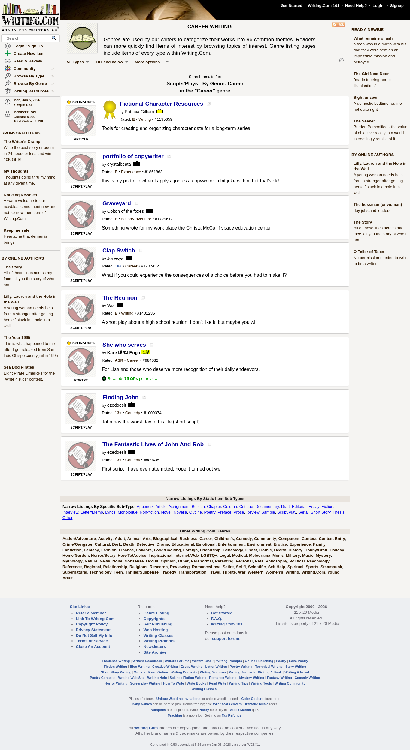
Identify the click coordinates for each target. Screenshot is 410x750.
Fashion (109, 550)
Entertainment (231, 544)
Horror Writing (116, 683)
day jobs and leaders (372, 210)
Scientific (257, 567)
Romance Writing (222, 677)
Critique (246, 506)
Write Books (196, 683)
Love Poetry (298, 661)
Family (319, 544)
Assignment (179, 506)
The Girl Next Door (371, 73)
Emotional (205, 544)
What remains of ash (373, 38)
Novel (166, 512)
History (295, 550)
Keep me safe (16, 230)
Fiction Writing (115, 666)
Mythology (72, 561)
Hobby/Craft (316, 550)
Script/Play (286, 512)
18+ (118, 266)
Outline (195, 512)
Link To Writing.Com (95, 618)
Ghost (251, 550)
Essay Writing (191, 666)
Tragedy (168, 572)
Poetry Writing (241, 666)
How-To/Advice (132, 555)
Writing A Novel (296, 672)
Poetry (209, 512)
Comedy (132, 413)
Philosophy (276, 561)
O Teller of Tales (369, 251)
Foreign (190, 550)
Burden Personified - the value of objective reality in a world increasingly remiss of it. (380, 133)
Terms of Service (92, 641)
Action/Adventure (136, 219)
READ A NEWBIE (367, 29)
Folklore (144, 550)
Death (128, 544)
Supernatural (74, 572)
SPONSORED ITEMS (21, 133)
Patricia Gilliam (139, 111)
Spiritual (295, 567)
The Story (13, 267)
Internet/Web (187, 555)
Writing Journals (242, 672)
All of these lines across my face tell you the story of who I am (30, 278)
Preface (224, 512)
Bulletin (198, 506)
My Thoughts (16, 171)
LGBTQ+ (209, 555)
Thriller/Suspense (142, 572)
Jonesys (115, 258)
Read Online (158, 672)
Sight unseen (366, 97)
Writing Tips (238, 683)
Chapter (214, 506)
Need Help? (356, 5)
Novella (180, 512)
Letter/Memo (91, 512)
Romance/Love (206, 567)
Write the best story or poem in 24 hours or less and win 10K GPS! (29, 153)
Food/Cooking (167, 550)
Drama (162, 544)
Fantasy (91, 550)
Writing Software (213, 672)
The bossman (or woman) (378, 204)
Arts (147, 538)
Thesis (338, 512)
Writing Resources (34, 91)
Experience (131, 172)
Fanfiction (72, 550)
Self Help (276, 567)
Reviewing (180, 567)
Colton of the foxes (125, 211)
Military (293, 555)
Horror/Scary (103, 555)
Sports (312, 567)
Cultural (102, 544)
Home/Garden (75, 555)
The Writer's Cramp (22, 141)
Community (34, 69)
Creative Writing (165, 666)
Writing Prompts (159, 641)
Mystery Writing (251, 677)
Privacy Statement (93, 630)
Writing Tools (261, 683)
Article (160, 506)
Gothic (265, 550)
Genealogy (233, 550)
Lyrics (110, 512)
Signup (397, 5)
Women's (274, 572)
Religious (138, 567)
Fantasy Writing (279, 677)
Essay (314, 506)
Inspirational (160, 555)
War (242, 572)
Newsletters (155, 646)
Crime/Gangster (77, 544)
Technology (101, 572)
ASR (119, 360)
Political (297, 561)
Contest (309, 538)
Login (377, 5)
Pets (259, 561)
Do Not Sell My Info (94, 635)
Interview (70, 512)
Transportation (192, 572)
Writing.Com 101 (323, 5)
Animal (134, 538)
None (117, 561)
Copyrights (154, 618)
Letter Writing (216, 666)
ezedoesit (116, 405)
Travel (214, 572)
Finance (126, 550)
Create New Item (29, 53)
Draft (285, 506)
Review (252, 512)
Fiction (327, 506)
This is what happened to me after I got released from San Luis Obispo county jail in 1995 (31, 349)
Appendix (145, 506)
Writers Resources (147, 661)
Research (159, 567)
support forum (225, 638)
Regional (92, 567)
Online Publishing (259, 661)
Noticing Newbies (20, 195)
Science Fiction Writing (188, 677)
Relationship (115, 567)
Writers (140, 672)
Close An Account (93, 646)
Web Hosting (156, 630)
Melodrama (259, 555)
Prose (239, 512)
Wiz (110, 305)
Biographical (165, 538)
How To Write (173, 683)
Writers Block (202, 661)
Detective (145, 544)
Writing (144, 119)
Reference (72, 567)
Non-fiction (149, 512)
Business (188, 538)
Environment (259, 544)
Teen (118, 572)
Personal (244, 561)
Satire (228, 567)
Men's (278, 555)
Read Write (217, 683)
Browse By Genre (34, 84)
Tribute (229, 572)
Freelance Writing (116, 661)
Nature (91, 561)
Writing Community (290, 683)
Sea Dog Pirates (19, 367)
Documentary (267, 506)
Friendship (210, 550)
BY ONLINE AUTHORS (23, 258)
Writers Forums (177, 661)
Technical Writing (269, 666)
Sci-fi (241, 567)
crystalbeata (119, 164)
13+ (118, 413)
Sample (268, 512)
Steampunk (331, 567)
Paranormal (202, 561)
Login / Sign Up (28, 46)
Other (67, 517)
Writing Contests (184, 672)
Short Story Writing (116, 672)
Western (255, 572)
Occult (152, 561)
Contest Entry (332, 538)
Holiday (337, 550)
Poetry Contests (102, 677)
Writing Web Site (131, 677)
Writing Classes (159, 635)
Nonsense (134, 561)
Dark (116, 544)
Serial (303, 512)
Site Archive (155, 652)
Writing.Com (313, 572)
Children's (224, 538)
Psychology (318, 561)
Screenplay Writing (145, 683)
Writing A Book (270, 672)
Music (308, 555)
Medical (239, 555)
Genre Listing (156, 613)
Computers (288, 538)
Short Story (321, 512)
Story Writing (295, 666)
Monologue (128, 512)
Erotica (280, 544)
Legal (225, 555)
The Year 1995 (17, 337)
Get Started (291, 5)
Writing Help (157, 677)
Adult (120, 538)
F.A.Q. (217, 618)
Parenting (224, 561)
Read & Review (28, 61)
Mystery (323, 555)
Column (230, 506)
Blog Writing (140, 666)
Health (280, 550)
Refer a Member (91, 613)
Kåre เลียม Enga (123, 352)
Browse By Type (34, 76)
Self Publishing (158, 624)
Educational (182, 544)
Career (131, 266)
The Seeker (364, 121)
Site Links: (80, 606)
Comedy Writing (307, 677)
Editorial (299, 506)
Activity (105, 538)
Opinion (168, 561)
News (105, 561)
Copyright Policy (92, 624)
